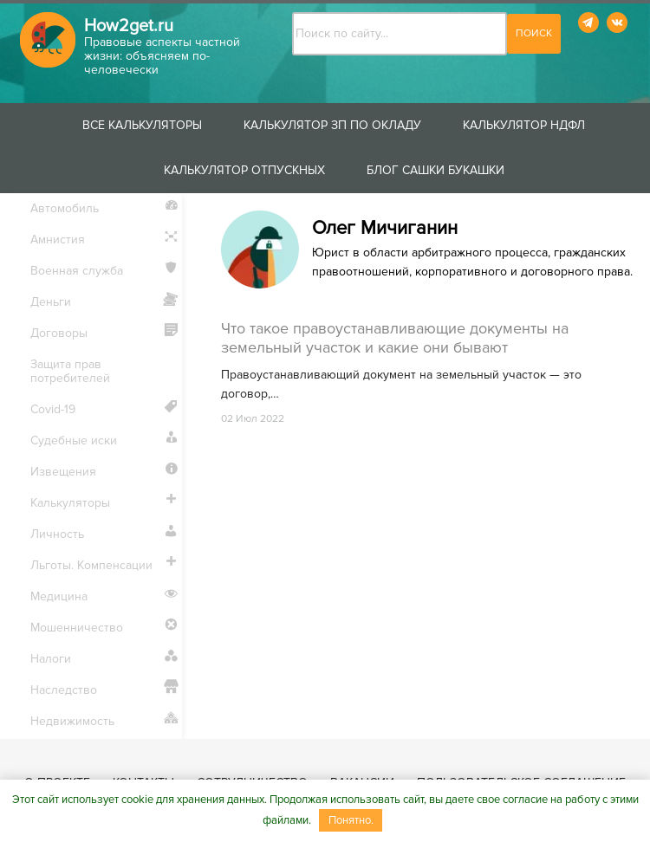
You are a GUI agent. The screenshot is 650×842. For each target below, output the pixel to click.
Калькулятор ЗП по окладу (332, 125)
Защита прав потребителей (70, 371)
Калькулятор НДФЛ (524, 125)
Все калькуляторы (142, 125)
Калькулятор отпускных (244, 170)
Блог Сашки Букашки (435, 170)
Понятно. (351, 820)
